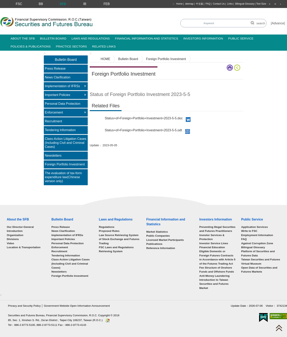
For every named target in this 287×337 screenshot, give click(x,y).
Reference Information (160, 248)
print (230, 67)
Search (114, 23)
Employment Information (257, 235)
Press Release (55, 68)
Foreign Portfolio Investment (65, 164)
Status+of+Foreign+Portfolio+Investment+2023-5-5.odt (143, 130)
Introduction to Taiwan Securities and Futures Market (214, 284)
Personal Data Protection (62, 103)
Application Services (254, 226)
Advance (278, 23)
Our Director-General (20, 226)
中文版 (199, 3)
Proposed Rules (109, 230)
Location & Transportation (23, 247)
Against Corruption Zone (257, 243)
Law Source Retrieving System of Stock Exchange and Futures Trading (119, 239)
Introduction (15, 230)
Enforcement (54, 112)
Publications (154, 243)
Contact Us (219, 3)
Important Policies (57, 95)
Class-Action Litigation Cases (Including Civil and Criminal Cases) (65, 142)
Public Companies (158, 235)
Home (179, 3)
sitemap (189, 3)
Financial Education (212, 247)
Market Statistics (157, 231)
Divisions (13, 239)
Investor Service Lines (213, 243)
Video (10, 243)
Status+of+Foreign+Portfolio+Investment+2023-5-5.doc (144, 118)
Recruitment (53, 121)
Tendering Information (60, 130)
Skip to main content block (18, 10)
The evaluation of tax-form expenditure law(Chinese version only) (63, 177)
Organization (15, 235)
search (254, 21)
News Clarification (57, 77)
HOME (105, 59)
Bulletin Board (128, 59)
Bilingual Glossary (244, 3)
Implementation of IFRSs (62, 86)
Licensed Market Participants (165, 239)
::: (173, 4)
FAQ (207, 3)
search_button (209, 21)
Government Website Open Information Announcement (77, 305)
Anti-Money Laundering (214, 275)
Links (230, 3)
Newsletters (53, 155)
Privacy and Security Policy (24, 305)
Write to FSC (249, 230)
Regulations (106, 226)
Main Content (99, 85)
